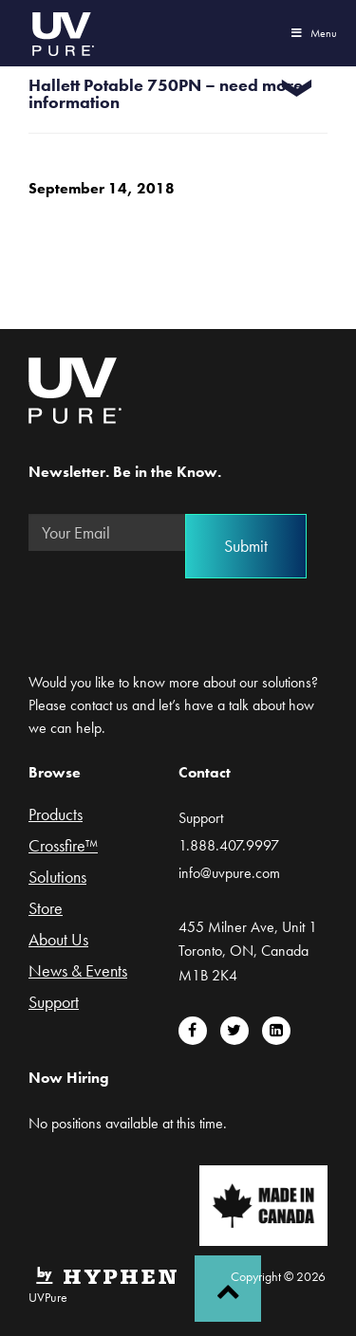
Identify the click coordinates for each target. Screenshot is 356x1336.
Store (45, 909)
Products (55, 815)
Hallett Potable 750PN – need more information (165, 93)
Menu (313, 33)
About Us (58, 940)
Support (53, 1003)
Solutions (57, 878)
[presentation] (172, 603)
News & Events (77, 971)
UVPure (62, 33)
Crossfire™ (63, 846)
